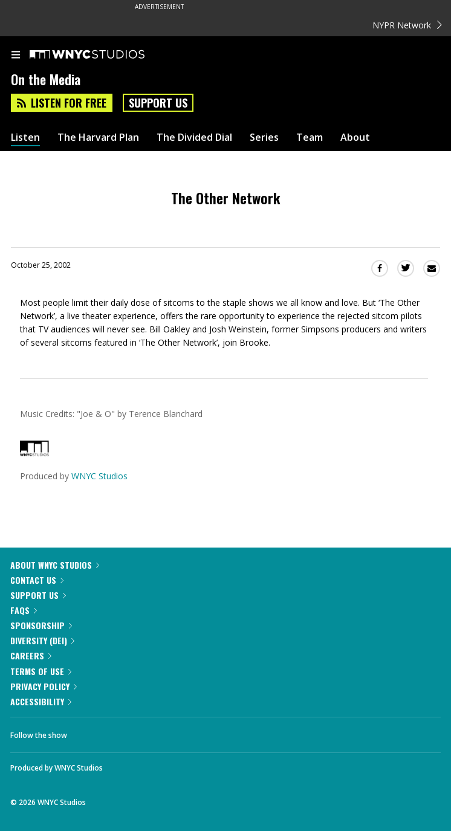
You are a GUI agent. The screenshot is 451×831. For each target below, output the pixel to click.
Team (309, 137)
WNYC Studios (99, 476)
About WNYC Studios (54, 564)
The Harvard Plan (98, 137)
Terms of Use (40, 671)
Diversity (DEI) (42, 640)
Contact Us (36, 580)
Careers (30, 655)
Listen (25, 137)
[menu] (15, 55)
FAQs (23, 610)
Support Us (158, 103)
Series (264, 137)
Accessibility (40, 701)
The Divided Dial (194, 137)
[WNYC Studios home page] (102, 55)
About (355, 137)
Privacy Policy (43, 686)
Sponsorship (41, 625)
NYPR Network (407, 25)
